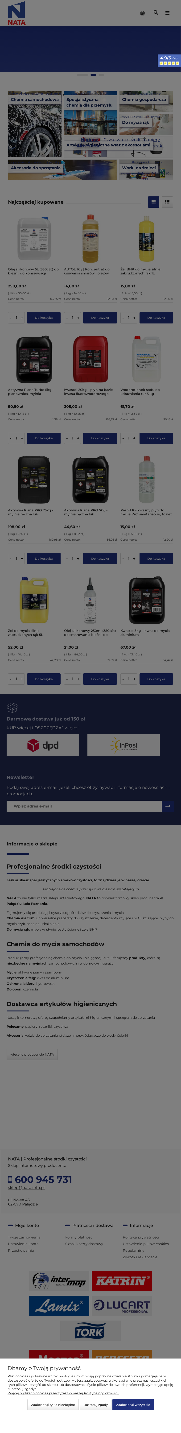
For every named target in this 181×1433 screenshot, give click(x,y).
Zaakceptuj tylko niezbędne (53, 1405)
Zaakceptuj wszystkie (133, 1405)
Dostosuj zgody (95, 1405)
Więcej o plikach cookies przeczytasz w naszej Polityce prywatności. (63, 1393)
